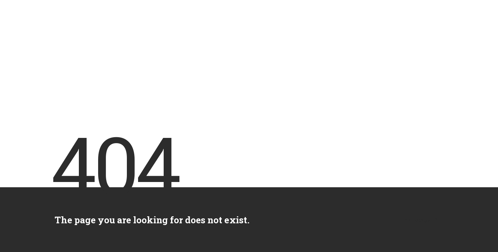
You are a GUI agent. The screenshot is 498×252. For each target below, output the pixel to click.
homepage (420, 219)
